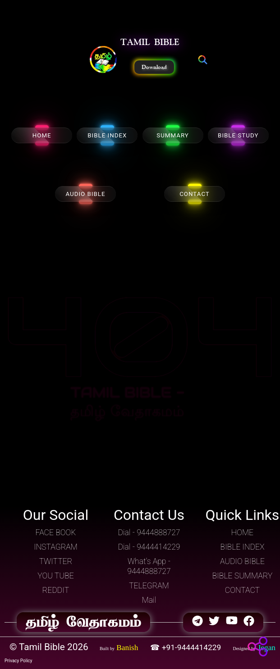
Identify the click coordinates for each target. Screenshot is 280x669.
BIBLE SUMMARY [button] (242, 575)
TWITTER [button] (56, 561)
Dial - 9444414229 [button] (149, 546)
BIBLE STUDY (238, 135)
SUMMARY (172, 135)
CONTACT (194, 194)
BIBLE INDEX (107, 135)
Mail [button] (149, 600)
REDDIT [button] (55, 590)
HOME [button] (242, 532)
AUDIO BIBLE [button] (242, 561)
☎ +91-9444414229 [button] (186, 647)
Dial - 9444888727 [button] (149, 532)
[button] (103, 60)
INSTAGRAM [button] (56, 546)
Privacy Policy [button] (18, 660)
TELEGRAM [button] (149, 585)
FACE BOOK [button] (56, 532)
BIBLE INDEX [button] (242, 546)
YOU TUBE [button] (55, 575)
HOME (41, 135)
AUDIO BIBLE (85, 194)
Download (154, 67)
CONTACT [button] (242, 590)
